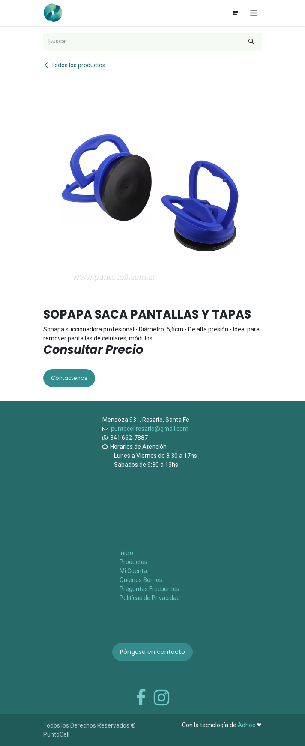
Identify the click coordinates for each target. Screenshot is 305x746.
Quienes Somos (141, 579)
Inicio (126, 552)
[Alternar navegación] (254, 13)
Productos (133, 561)
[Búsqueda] (251, 42)
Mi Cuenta (133, 570)
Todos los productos (74, 65)
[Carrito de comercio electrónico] (234, 13)
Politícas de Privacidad (150, 597)
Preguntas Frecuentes (149, 588)
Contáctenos (69, 378)
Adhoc (247, 725)
